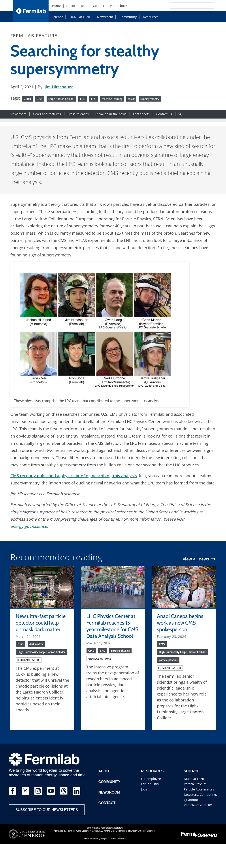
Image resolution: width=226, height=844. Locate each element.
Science (57, 17)
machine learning (112, 98)
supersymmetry (149, 98)
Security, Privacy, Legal (95, 838)
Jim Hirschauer (59, 86)
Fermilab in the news (110, 114)
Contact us (164, 114)
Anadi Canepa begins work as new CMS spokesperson (180, 623)
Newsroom (103, 17)
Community (126, 17)
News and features (47, 114)
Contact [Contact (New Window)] (98, 5)
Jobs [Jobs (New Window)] (84, 5)
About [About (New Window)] (70, 5)
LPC (93, 98)
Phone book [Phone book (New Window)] (118, 5)
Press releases (78, 114)
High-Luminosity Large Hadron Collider (41, 652)
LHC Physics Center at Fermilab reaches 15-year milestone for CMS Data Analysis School (112, 626)
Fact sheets (141, 114)
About (104, 771)
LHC (82, 98)
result (131, 98)
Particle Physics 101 (198, 805)
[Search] (182, 5)
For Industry (150, 784)
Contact (106, 803)
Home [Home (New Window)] (56, 5)
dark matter (36, 644)
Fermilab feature (28, 660)
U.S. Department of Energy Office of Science (132, 831)
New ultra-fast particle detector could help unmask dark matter (41, 623)
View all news (196, 559)
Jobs (144, 789)
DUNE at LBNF (76, 16)
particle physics (120, 650)
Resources (149, 17)
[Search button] (180, 114)
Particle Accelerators (199, 789)
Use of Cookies (117, 838)
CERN (27, 98)
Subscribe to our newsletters (46, 810)
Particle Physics (195, 784)
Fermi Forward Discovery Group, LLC (85, 831)
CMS (40, 98)
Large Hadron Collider (61, 98)
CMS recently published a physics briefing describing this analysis (73, 475)
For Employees (151, 779)
